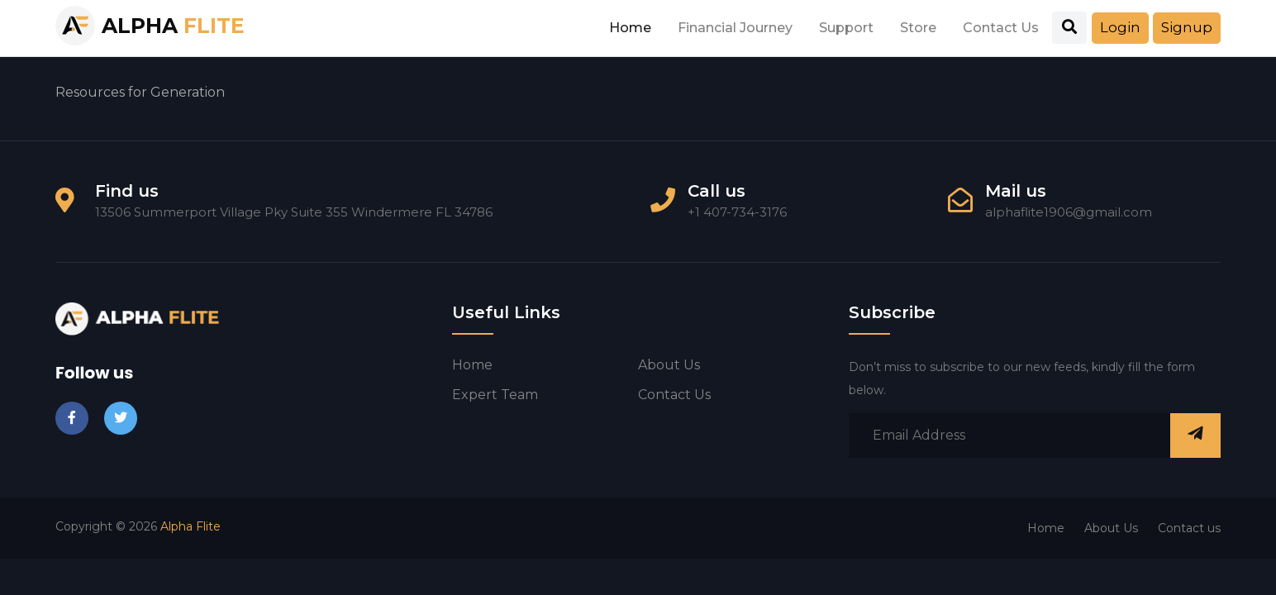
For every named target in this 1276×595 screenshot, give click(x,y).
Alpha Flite (190, 526)
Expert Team (495, 394)
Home (630, 28)
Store (918, 28)
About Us (1111, 528)
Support (846, 28)
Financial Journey (735, 28)
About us (669, 365)
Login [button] (1120, 27)
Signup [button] (1186, 27)
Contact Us (1001, 28)
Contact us (674, 394)
